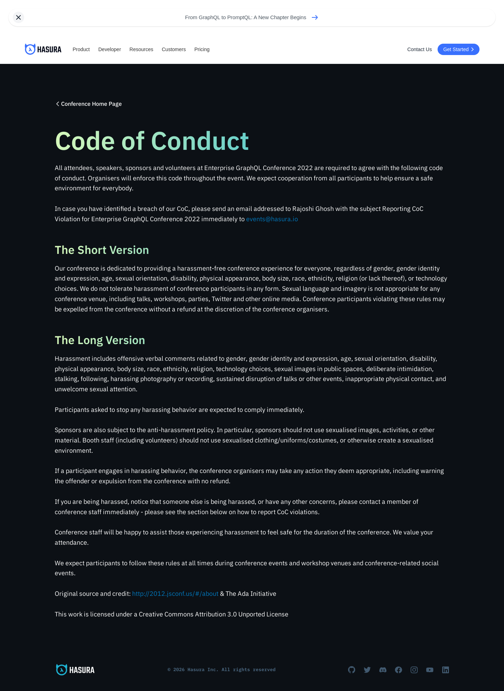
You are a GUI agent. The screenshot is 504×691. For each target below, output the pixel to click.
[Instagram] (414, 669)
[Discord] (383, 669)
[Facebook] (398, 669)
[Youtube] (430, 669)
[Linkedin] (445, 669)
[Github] (351, 669)
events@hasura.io (272, 219)
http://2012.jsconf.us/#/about (175, 593)
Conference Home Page (88, 103)
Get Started (459, 49)
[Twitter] (367, 669)
